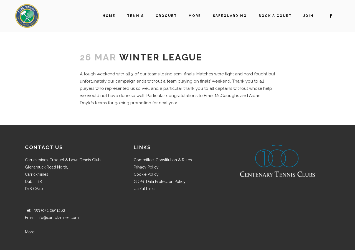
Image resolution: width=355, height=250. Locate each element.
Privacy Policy (146, 167)
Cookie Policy (146, 174)
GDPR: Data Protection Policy (160, 181)
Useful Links (144, 189)
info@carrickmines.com (58, 217)
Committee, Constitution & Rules (163, 160)
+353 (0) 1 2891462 (48, 210)
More (29, 232)
